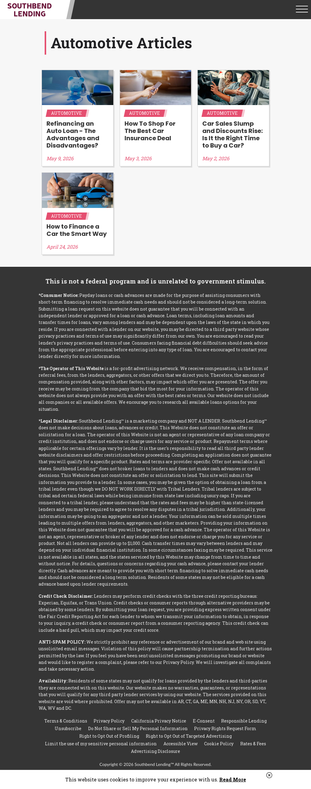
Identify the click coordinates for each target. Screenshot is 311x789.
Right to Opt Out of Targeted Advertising (189, 736)
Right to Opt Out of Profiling (109, 736)
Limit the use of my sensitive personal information (101, 743)
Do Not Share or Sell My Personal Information (138, 728)
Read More (232, 779)
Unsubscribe (68, 728)
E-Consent (204, 721)
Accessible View (180, 743)
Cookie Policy (219, 743)
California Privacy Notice (158, 721)
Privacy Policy (109, 721)
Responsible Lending (244, 721)
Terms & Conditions (65, 721)
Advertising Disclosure (155, 751)
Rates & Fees (253, 743)
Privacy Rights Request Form (225, 728)
